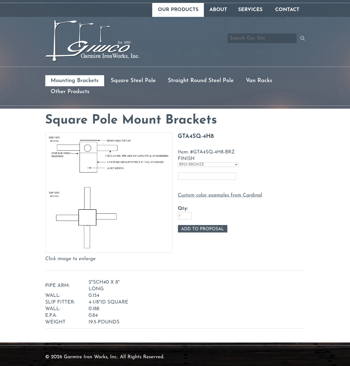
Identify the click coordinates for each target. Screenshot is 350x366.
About (218, 9)
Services (250, 9)
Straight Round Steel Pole (201, 80)
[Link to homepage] (92, 60)
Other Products (70, 92)
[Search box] (262, 38)
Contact (287, 9)
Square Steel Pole (133, 80)
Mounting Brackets (75, 80)
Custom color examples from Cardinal (220, 195)
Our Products (178, 9)
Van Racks (259, 80)
